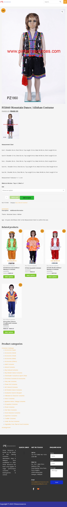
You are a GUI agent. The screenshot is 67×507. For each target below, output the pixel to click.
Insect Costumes (9, 399)
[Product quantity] (6, 197)
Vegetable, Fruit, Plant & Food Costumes (17, 424)
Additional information (16, 210)
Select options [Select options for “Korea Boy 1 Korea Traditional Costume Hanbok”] (9, 332)
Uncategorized (6, 428)
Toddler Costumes (10, 419)
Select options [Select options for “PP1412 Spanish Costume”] (31, 275)
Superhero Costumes (11, 416)
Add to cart (14, 197)
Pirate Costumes (9, 407)
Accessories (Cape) (10, 350)
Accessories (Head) (10, 356)
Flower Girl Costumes (11, 384)
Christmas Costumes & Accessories (15, 379)
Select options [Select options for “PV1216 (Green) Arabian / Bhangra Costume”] (9, 277)
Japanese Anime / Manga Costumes (15, 401)
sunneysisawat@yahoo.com (39, 484)
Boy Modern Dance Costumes (13, 373)
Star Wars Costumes (11, 410)
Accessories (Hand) (10, 353)
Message (53, 468)
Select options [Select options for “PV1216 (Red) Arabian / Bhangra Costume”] (53, 277)
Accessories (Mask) (10, 359)
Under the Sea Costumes (12, 421)
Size (3, 187)
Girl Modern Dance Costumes (13, 390)
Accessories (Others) (11, 361)
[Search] (60, 2)
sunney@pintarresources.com (40, 482)
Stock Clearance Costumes (12, 413)
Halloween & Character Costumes (14, 396)
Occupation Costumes (11, 404)
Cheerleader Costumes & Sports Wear (16, 376)
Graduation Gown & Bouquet (13, 393)
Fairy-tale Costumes (10, 381)
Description (5, 210)
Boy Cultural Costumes (21, 202)
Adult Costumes (9, 364)
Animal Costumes (10, 367)
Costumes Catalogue (8, 348)
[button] (24, 453)
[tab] (5, 210)
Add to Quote (27, 198)
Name (52, 453)
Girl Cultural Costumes (11, 387)
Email (51, 460)
